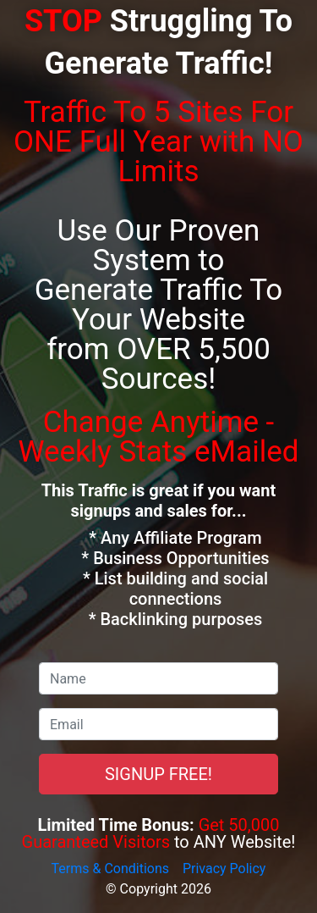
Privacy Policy (224, 868)
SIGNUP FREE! (158, 774)
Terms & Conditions (111, 868)
